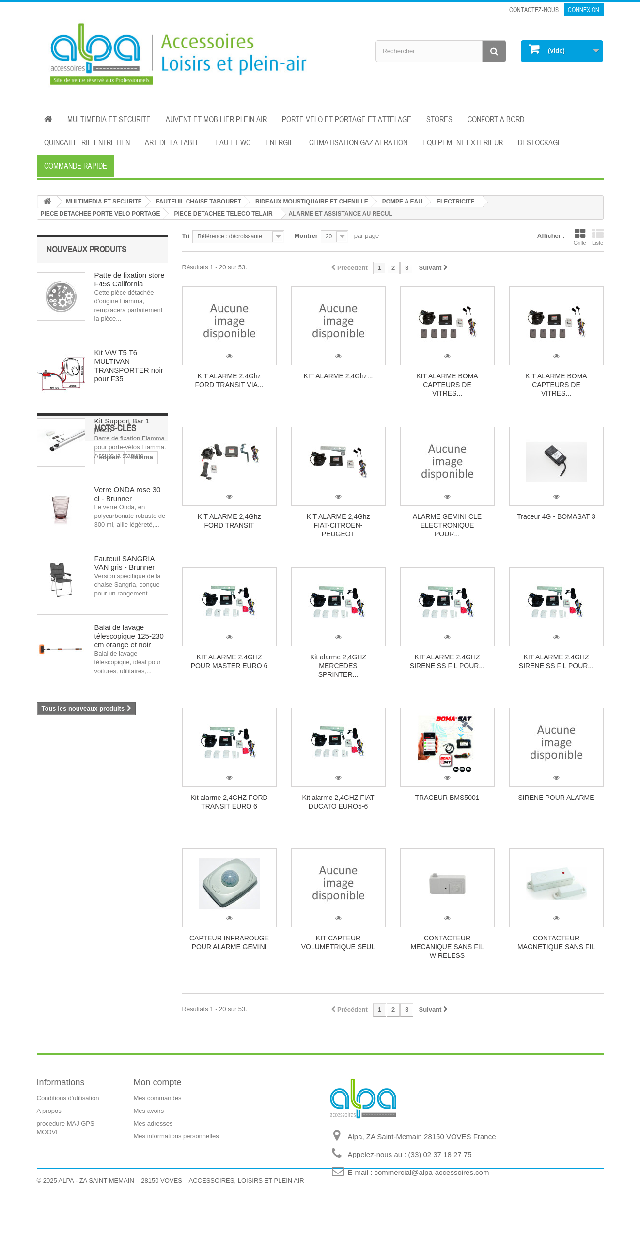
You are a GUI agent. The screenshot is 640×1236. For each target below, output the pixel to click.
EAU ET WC (232, 142)
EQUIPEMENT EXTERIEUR (462, 142)
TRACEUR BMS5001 (447, 797)
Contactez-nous (534, 9)
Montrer (305, 235)
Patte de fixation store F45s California (129, 279)
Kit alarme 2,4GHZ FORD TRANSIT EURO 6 (228, 802)
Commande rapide (75, 165)
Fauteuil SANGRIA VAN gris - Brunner (124, 562)
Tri (186, 235)
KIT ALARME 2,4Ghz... (338, 376)
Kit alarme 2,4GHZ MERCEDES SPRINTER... (338, 665)
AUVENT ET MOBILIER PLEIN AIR (216, 119)
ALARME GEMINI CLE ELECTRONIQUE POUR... (447, 525)
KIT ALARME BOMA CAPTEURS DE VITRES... (447, 384)
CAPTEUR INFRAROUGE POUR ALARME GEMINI (229, 942)
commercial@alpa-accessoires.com (432, 1172)
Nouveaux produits (86, 249)
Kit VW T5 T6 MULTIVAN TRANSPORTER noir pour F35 (128, 365)
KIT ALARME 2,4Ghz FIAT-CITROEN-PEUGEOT (338, 525)
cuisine (52, 788)
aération (111, 802)
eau (114, 788)
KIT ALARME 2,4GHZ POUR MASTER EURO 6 (229, 661)
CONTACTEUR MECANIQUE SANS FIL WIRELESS (447, 946)
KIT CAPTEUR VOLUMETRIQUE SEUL (338, 942)
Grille (580, 237)
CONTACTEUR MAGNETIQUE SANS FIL (556, 942)
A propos (49, 1110)
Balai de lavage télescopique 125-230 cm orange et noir (129, 636)
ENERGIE (279, 142)
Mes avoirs (149, 1110)
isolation (144, 788)
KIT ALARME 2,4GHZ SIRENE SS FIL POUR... (447, 661)
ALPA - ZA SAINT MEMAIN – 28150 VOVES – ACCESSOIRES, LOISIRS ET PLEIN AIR (181, 1209)
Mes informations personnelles (176, 1136)
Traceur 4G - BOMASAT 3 (556, 516)
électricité (121, 773)
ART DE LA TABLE (172, 142)
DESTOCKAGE (540, 142)
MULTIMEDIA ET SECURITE (109, 119)
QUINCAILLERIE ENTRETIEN (87, 142)
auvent (78, 802)
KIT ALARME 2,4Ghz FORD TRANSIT (229, 521)
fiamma (84, 773)
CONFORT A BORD (496, 119)
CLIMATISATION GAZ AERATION (358, 142)
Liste (598, 237)
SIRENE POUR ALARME (556, 797)
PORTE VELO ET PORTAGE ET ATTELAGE (346, 119)
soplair (52, 773)
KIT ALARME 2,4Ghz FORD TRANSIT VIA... (229, 380)
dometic (86, 788)
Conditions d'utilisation (68, 1098)
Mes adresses (153, 1123)
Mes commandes (158, 1098)
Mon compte (158, 1082)
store (49, 802)
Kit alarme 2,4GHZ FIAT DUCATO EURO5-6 (338, 802)
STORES (439, 119)
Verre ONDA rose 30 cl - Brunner (127, 493)
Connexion (583, 9)
